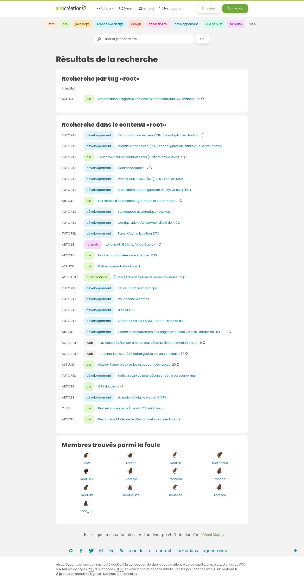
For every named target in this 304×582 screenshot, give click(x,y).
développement (186, 24)
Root (87, 463)
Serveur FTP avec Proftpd (137, 288)
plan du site (140, 550)
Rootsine (175, 495)
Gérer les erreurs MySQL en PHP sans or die (150, 321)
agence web (215, 550)
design (136, 24)
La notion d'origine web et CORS (142, 397)
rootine (219, 479)
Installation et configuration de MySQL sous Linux (154, 190)
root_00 (86, 511)
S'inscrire (208, 8)
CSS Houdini (107, 386)
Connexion (235, 8)
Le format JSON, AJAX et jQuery (129, 244)
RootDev (86, 479)
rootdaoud (220, 463)
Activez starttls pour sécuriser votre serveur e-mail (157, 375)
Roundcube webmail (133, 299)
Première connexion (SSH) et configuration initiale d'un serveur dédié (170, 146)
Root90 (175, 463)
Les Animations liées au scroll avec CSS (127, 255)
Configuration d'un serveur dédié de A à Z (149, 222)
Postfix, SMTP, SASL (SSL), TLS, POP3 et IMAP (150, 179)
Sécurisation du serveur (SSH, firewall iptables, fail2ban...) (161, 135)
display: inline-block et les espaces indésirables (134, 364)
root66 (131, 463)
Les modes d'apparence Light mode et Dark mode (136, 201)
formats (236, 24)
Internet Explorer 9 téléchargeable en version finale (139, 354)
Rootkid (87, 495)
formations (170, 9)
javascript (82, 24)
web (253, 24)
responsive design (110, 24)
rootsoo (220, 495)
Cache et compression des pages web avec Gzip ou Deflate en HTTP (170, 332)
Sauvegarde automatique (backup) (145, 211)
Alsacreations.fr (225, 569)
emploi (146, 9)
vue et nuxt (214, 24)
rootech (175, 479)
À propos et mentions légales (78, 574)
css (65, 24)
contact (164, 550)
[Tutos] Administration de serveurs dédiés (145, 277)
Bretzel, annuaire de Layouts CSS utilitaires (130, 408)
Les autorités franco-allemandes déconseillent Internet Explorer (149, 342)
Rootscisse (131, 495)
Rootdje (131, 479)
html (51, 24)
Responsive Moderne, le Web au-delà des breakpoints (139, 419)
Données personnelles (120, 574)
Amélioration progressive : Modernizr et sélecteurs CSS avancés (146, 99)
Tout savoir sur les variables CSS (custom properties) (138, 157)
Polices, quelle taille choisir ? (119, 266)
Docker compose (131, 168)
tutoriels (105, 9)
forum (126, 9)
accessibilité (158, 24)
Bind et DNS (126, 310)
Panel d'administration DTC (138, 233)
